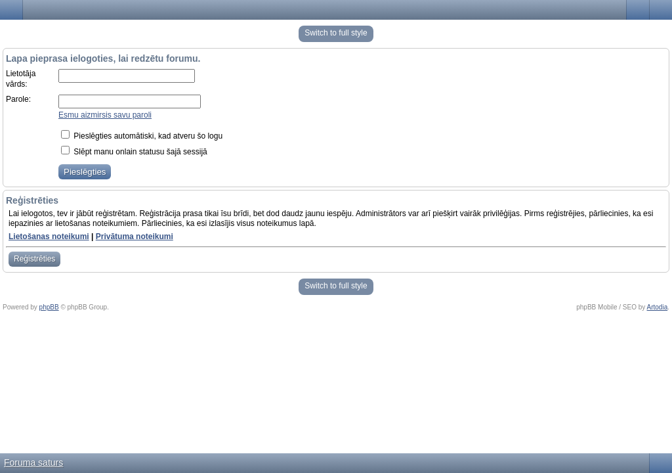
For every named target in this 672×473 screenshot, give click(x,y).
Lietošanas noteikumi (49, 236)
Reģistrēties (34, 258)
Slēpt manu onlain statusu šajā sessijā (134, 151)
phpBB (49, 307)
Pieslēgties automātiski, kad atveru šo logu (141, 136)
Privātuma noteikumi (134, 236)
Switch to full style (335, 32)
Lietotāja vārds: (20, 79)
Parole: (18, 99)
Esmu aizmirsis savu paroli (105, 115)
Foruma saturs (33, 462)
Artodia (657, 307)
